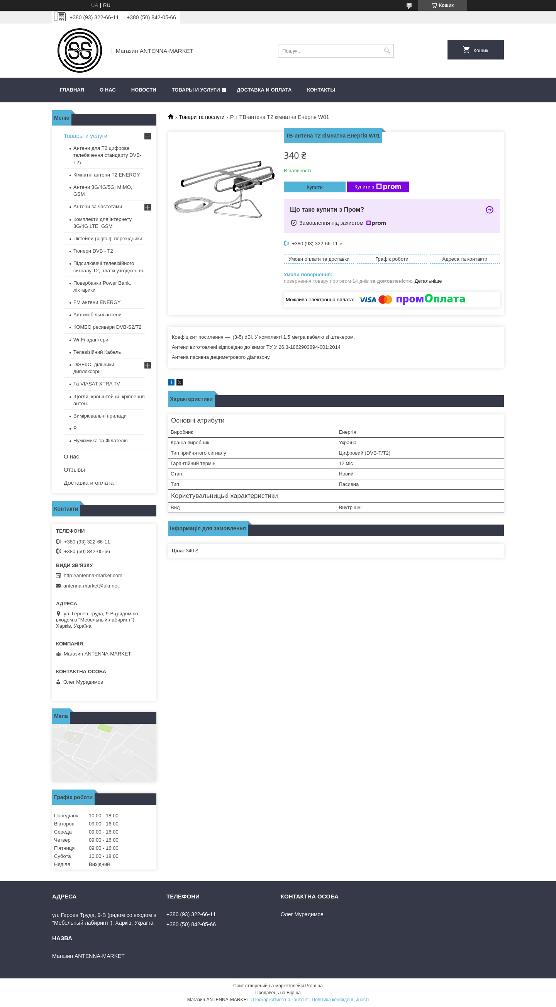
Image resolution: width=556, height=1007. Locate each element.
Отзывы (74, 469)
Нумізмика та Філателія (100, 440)
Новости (143, 90)
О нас (108, 90)
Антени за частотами (97, 206)
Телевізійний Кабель (97, 352)
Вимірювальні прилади (100, 416)
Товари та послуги (201, 117)
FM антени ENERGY (97, 302)
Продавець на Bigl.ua (278, 992)
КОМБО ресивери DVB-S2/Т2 (107, 327)
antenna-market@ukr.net (91, 586)
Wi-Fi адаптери (90, 340)
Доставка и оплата (264, 90)
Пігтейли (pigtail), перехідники (107, 238)
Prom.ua (314, 985)
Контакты (321, 90)
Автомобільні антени (97, 315)
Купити (315, 187)
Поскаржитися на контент (280, 999)
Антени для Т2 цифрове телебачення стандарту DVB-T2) (107, 155)
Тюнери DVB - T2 (93, 251)
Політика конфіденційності (340, 999)
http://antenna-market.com (93, 575)
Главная (72, 90)
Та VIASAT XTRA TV (96, 384)
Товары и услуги (196, 90)
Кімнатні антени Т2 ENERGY (106, 175)
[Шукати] (387, 51)
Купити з (377, 186)
